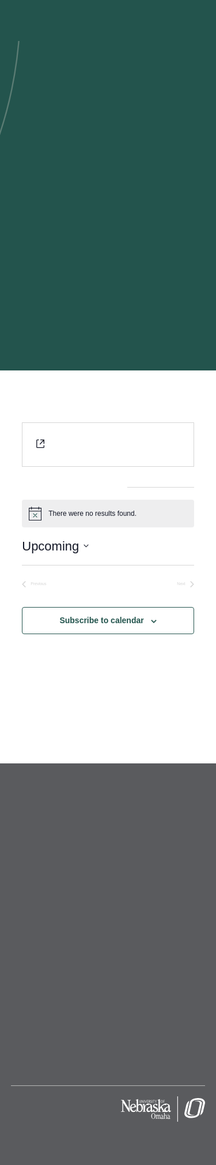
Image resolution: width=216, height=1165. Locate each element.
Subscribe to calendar (101, 620)
